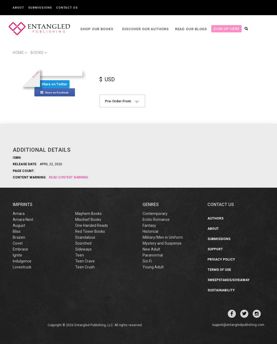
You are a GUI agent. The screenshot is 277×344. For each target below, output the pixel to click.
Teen (79, 255)
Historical (150, 231)
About (18, 7)
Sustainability (221, 290)
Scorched (83, 243)
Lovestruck (22, 267)
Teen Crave (85, 261)
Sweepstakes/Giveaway (228, 280)
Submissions (40, 7)
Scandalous (85, 237)
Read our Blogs (178, 29)
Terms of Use (219, 270)
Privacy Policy (221, 259)
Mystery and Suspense (162, 243)
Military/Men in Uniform (163, 237)
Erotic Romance (156, 219)
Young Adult (153, 267)
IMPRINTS (22, 204)
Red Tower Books (90, 231)
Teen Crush (85, 267)
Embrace (20, 249)
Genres (151, 204)
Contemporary (155, 213)
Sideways (83, 249)
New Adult (151, 249)
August (19, 225)
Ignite (17, 255)
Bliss (17, 231)
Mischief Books (88, 219)
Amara (19, 213)
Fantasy (149, 225)
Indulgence (22, 261)
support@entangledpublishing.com (238, 325)
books (39, 52)
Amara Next (23, 219)
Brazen (19, 237)
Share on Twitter (52, 84)
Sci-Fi (147, 261)
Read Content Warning (68, 177)
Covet (18, 243)
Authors (215, 218)
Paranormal (153, 255)
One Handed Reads (91, 225)
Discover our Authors (132, 29)
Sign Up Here (213, 29)
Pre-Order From (122, 101)
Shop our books (84, 29)
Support (215, 249)
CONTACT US (220, 204)
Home (20, 52)
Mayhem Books (88, 213)
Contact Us (67, 7)
